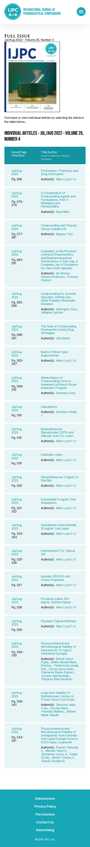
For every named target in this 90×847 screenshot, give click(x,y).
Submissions (45, 798)
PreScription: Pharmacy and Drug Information (59, 172)
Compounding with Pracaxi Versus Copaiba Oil (59, 227)
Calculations (49, 407)
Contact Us (45, 822)
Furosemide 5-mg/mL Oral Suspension (58, 501)
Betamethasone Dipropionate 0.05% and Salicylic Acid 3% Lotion (57, 432)
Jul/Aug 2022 (16, 172)
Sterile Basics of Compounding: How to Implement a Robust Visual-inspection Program (59, 383)
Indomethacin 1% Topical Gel (58, 552)
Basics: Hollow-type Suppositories (54, 353)
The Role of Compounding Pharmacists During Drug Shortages (58, 329)
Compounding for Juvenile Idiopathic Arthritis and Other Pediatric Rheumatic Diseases (58, 299)
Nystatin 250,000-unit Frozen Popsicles (55, 577)
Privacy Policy (45, 806)
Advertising (45, 830)
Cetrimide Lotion (51, 454)
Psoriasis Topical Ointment (58, 621)
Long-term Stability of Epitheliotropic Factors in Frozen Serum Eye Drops (58, 696)
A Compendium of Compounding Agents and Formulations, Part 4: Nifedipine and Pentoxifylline (58, 199)
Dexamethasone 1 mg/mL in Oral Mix (59, 478)
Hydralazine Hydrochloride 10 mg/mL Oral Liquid (58, 526)
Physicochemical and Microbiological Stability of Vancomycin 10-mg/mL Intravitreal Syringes (58, 648)
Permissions (45, 814)
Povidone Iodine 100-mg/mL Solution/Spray (56, 600)
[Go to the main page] (32, 11)
